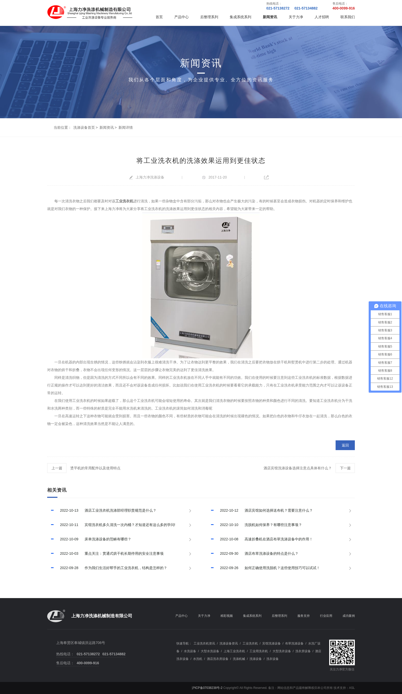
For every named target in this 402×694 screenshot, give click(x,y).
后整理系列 (209, 17)
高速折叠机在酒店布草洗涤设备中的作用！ (260, 539)
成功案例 (349, 616)
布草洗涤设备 (294, 643)
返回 (345, 445)
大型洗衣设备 (282, 651)
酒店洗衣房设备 (217, 659)
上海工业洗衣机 (234, 651)
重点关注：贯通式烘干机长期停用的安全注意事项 (105, 553)
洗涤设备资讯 (228, 643)
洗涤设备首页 (84, 127)
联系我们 (347, 17)
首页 (159, 17)
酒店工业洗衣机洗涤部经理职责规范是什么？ (101, 510)
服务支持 (303, 616)
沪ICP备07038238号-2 (207, 688)
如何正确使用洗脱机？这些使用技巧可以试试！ (263, 568)
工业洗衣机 (250, 643)
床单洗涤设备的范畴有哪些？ (89, 539)
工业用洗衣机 (258, 651)
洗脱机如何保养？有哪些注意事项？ (254, 525)
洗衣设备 (272, 659)
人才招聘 (322, 17)
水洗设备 (190, 651)
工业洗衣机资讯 (204, 643)
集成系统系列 (240, 17)
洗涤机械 (239, 659)
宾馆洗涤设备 (271, 643)
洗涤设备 (255, 659)
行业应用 (326, 616)
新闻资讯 (270, 17)
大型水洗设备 (210, 651)
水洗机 (197, 659)
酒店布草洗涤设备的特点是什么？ (252, 553)
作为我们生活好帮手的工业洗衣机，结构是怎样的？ (107, 568)
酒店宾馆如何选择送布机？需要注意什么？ (260, 510)
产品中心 (181, 17)
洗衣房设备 (303, 651)
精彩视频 (226, 616)
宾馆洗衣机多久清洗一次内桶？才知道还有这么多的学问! (111, 525)
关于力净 (296, 17)
